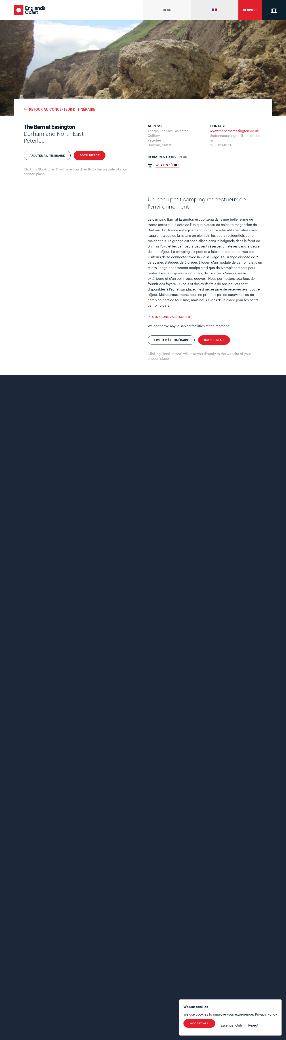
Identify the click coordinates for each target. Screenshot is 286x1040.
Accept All (199, 1023)
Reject (253, 1025)
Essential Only (232, 1025)
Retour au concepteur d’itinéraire (62, 109)
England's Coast (29, 10)
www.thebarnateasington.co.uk (234, 131)
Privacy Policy (266, 1014)
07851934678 (220, 145)
